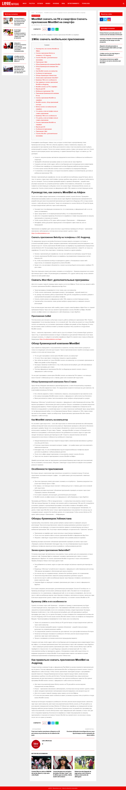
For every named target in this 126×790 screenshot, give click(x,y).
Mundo (48, 3)
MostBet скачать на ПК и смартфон (46, 86)
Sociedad (56, 3)
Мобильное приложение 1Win (45, 91)
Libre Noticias (36, 25)
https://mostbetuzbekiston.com (40, 233)
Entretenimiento (73, 3)
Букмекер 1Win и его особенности (46, 80)
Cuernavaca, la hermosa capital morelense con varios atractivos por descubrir (19, 69)
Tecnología (86, 3)
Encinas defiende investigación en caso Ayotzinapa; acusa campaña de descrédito (80, 733)
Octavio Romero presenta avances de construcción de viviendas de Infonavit (20, 22)
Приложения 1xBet (41, 62)
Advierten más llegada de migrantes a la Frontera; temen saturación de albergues (83, 774)
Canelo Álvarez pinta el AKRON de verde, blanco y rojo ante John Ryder (41, 773)
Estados (40, 3)
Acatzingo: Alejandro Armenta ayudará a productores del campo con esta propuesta (20, 34)
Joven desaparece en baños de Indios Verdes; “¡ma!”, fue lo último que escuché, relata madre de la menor (62, 774)
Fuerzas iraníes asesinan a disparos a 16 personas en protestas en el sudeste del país (45, 733)
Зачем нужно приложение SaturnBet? (47, 78)
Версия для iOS (40, 89)
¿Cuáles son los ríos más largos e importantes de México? (19, 59)
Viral (63, 3)
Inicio (24, 3)
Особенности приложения (44, 73)
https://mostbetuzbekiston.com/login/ (51, 339)
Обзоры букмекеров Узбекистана (46, 75)
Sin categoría (36, 15)
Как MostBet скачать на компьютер (46, 71)
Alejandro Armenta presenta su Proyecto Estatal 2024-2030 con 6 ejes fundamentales (20, 47)
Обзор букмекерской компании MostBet (48, 64)
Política (32, 3)
